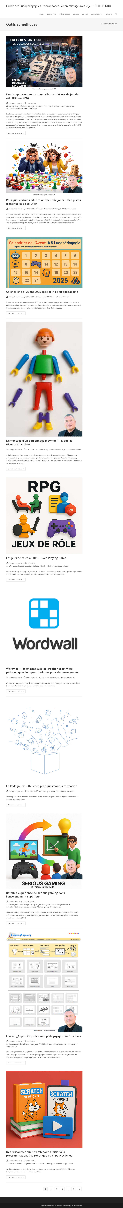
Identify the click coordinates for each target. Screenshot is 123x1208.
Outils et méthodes (110, 24)
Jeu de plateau (54, 106)
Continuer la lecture (17, 133)
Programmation (29, 1164)
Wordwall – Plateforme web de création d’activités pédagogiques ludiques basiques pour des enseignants (42, 670)
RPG (26, 108)
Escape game (13, 905)
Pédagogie (58, 209)
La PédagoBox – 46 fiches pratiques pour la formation (41, 786)
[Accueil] (101, 24)
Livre (62, 106)
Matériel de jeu (60, 450)
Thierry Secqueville (15, 103)
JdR (46, 106)
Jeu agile (34, 905)
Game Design (13, 106)
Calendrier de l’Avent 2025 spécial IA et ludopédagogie (42, 291)
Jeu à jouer (42, 297)
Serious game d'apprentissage (58, 566)
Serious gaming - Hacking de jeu (49, 907)
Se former (33, 108)
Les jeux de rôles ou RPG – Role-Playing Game (36, 558)
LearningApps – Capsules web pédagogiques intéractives (43, 1036)
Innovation (39, 106)
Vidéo (74, 209)
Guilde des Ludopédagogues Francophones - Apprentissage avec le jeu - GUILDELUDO (58, 6)
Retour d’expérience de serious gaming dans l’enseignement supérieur (35, 894)
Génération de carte (27, 106)
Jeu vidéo (27, 566)
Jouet (52, 450)
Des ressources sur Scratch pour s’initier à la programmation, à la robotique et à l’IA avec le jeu (39, 1153)
